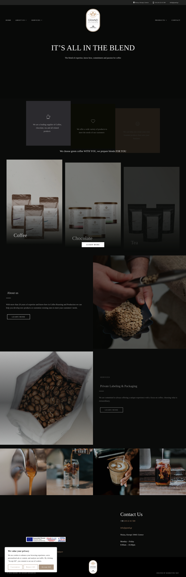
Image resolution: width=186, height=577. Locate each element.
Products (160, 20)
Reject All (30, 567)
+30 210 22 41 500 (159, 2)
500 (133, 521)
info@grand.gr (174, 2)
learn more (93, 245)
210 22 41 (128, 521)
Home (8, 20)
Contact (176, 20)
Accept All (46, 567)
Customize (15, 567)
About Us (20, 20)
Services (35, 20)
